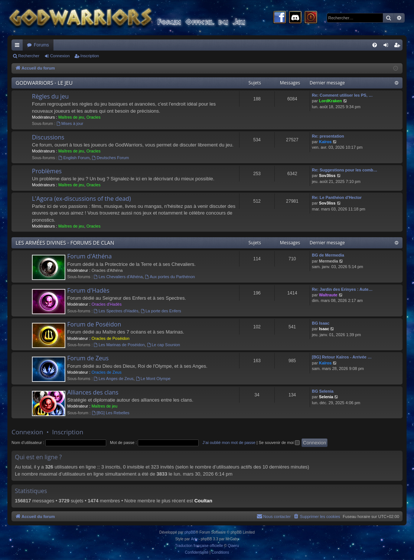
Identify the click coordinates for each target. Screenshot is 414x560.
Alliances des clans (92, 392)
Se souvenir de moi (279, 442)
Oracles (94, 117)
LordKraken (330, 101)
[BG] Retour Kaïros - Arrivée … (342, 357)
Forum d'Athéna (89, 256)
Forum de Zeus (88, 358)
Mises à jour (69, 123)
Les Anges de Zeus (114, 378)
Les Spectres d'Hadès (116, 311)
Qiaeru (233, 546)
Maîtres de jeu (71, 117)
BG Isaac (320, 323)
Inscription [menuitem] (398, 46)
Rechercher (28, 56)
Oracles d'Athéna (107, 270)
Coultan (203, 500)
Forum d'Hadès (88, 290)
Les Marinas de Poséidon (119, 344)
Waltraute (328, 295)
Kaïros (325, 141)
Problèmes (47, 171)
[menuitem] (374, 45)
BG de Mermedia (328, 255)
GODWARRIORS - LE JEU (44, 82)
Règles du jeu (50, 96)
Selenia (326, 397)
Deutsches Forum (110, 157)
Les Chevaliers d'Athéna (118, 276)
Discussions (48, 137)
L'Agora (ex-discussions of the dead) (81, 198)
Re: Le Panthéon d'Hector (337, 197)
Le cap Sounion (163, 344)
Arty (194, 539)
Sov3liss (327, 175)
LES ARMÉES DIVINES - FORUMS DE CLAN (65, 242)
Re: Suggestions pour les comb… (344, 170)
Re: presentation (328, 136)
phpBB (190, 532)
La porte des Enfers (161, 311)
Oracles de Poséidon (110, 338)
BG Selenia (322, 391)
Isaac (324, 328)
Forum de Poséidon (94, 324)
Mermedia (328, 261)
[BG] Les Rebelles (111, 413)
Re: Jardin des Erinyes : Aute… (342, 289)
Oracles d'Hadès (106, 304)
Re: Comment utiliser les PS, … (342, 95)
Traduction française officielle (199, 546)
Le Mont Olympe (153, 378)
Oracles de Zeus (106, 372)
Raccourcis (18, 46)
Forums (41, 45)
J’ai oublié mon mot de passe (228, 442)
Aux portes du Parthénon (170, 276)
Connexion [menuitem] (387, 46)
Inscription (90, 56)
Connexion (60, 56)
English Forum (74, 157)
